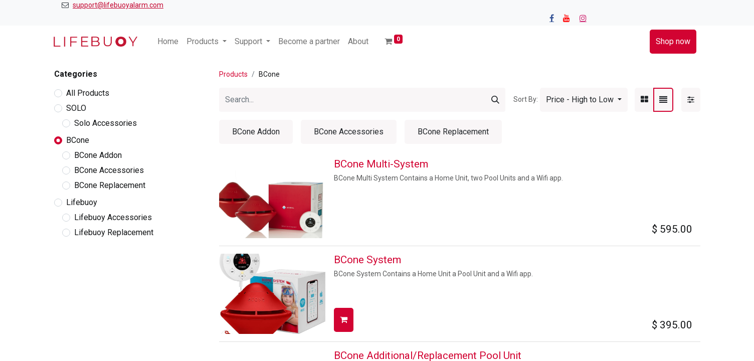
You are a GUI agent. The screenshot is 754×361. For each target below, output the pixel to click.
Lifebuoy (81, 202)
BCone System (367, 260)
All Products (87, 93)
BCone (77, 140)
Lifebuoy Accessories (113, 217)
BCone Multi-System (381, 164)
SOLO (76, 108)
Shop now (673, 41)
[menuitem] (167, 42)
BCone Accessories (109, 170)
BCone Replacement (109, 185)
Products (233, 74)
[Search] (495, 100)
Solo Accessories (105, 123)
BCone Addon (98, 155)
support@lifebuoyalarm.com (118, 5)
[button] (584, 100)
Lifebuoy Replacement (113, 232)
